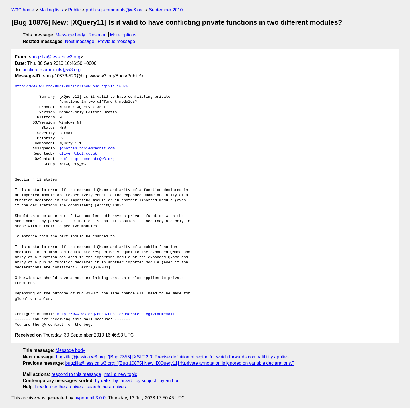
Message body (70, 34)
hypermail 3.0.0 (89, 397)
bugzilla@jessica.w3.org (55, 56)
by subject (146, 380)
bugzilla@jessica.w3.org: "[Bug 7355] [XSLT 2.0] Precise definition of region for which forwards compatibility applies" (173, 356)
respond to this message (76, 374)
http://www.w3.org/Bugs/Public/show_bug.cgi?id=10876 (71, 86)
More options (123, 34)
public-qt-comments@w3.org (115, 9)
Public (74, 9)
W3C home (22, 9)
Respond (98, 34)
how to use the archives (59, 386)
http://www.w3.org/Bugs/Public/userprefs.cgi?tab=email (116, 314)
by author (169, 380)
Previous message (116, 41)
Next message (79, 41)
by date (102, 380)
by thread (122, 380)
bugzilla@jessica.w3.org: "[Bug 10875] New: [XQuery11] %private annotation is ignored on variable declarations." (179, 363)
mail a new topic (120, 374)
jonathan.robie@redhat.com (87, 148)
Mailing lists (51, 9)
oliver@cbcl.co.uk (78, 153)
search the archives (106, 386)
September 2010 (166, 9)
